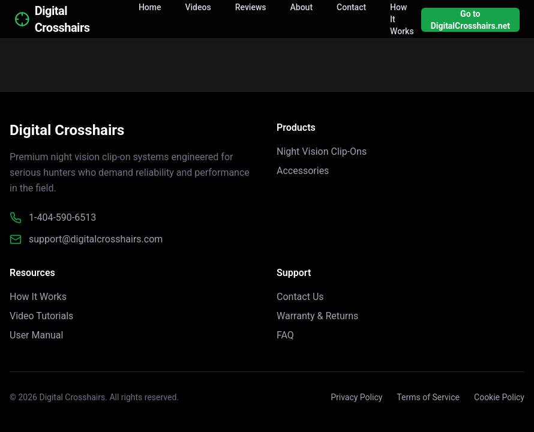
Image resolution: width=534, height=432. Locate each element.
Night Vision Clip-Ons (322, 151)
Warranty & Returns (317, 316)
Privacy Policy (356, 397)
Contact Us (300, 296)
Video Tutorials (41, 316)
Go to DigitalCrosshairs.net (470, 20)
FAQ (285, 335)
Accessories (303, 170)
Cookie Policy (499, 397)
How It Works (38, 296)
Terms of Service (428, 397)
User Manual (36, 335)
